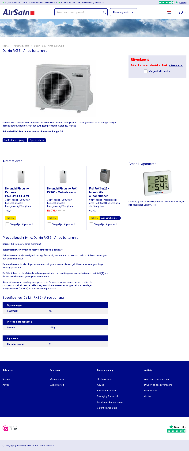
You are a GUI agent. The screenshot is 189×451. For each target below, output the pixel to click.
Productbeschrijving (15, 140)
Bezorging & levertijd (107, 396)
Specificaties (37, 140)
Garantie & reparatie (107, 408)
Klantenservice (104, 379)
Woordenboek (57, 379)
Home (6, 46)
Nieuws (6, 379)
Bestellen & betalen (107, 390)
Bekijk (10, 218)
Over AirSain (150, 390)
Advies (6, 385)
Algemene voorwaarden (156, 379)
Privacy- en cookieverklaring (158, 385)
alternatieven (176, 65)
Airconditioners (21, 46)
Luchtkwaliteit (57, 385)
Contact (148, 396)
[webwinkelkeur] (10, 429)
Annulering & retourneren (110, 402)
